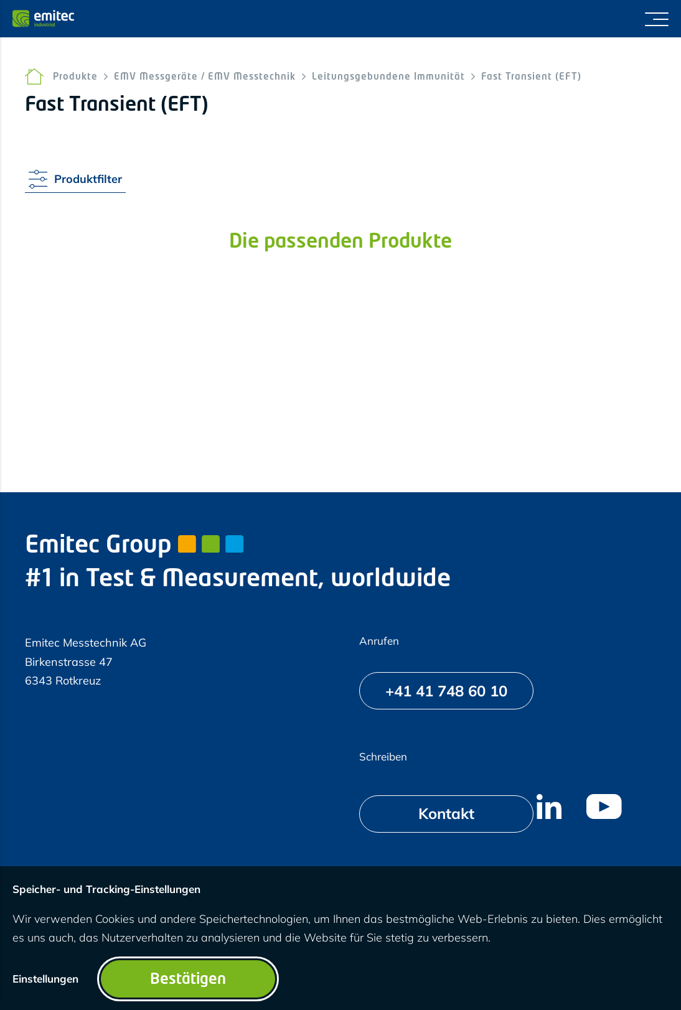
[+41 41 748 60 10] (446, 690)
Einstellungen (45, 978)
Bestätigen (188, 980)
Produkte (75, 77)
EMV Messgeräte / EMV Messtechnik (205, 77)
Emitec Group (134, 546)
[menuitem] (549, 806)
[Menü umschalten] (657, 18)
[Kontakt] (446, 814)
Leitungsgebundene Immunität (388, 77)
